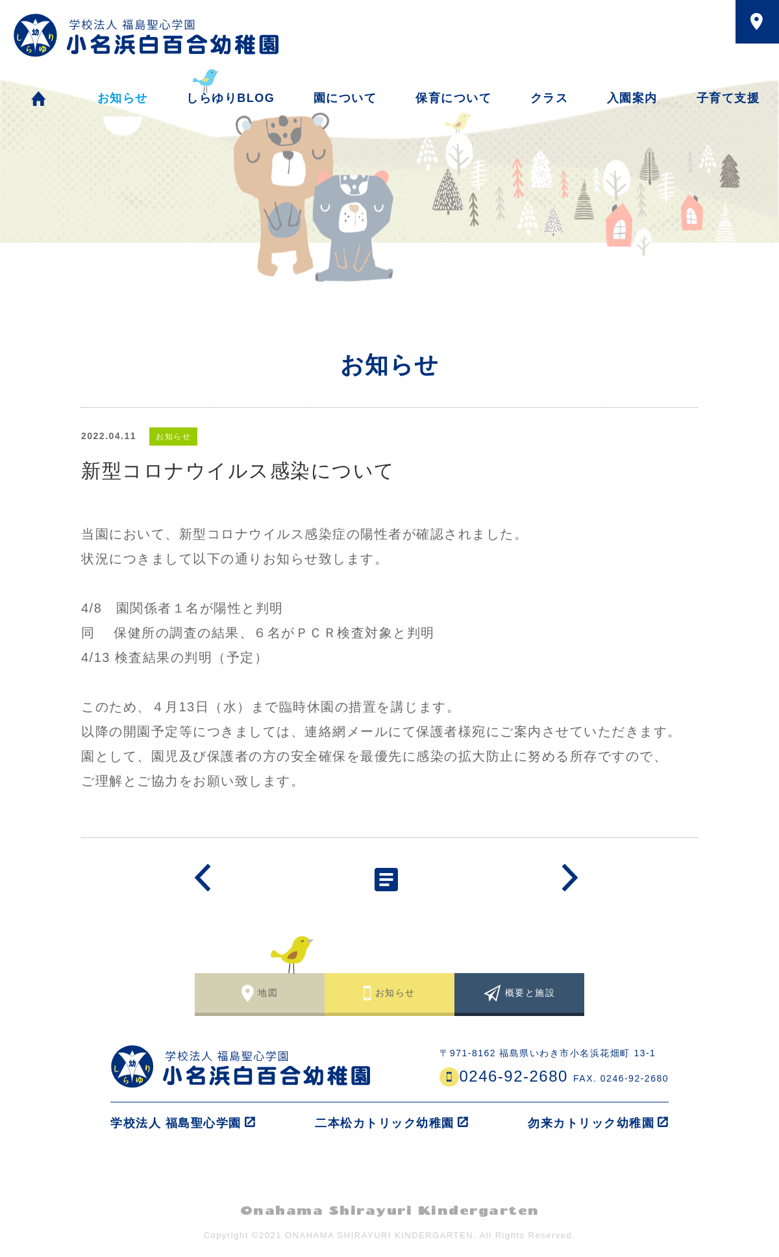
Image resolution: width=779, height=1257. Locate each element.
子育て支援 (728, 98)
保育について (453, 98)
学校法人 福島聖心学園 (175, 1123)
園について (345, 98)
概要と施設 (530, 992)
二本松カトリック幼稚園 (384, 1123)
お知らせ (122, 100)
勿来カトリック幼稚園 (591, 1123)
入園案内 (632, 98)
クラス (549, 98)
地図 (268, 992)
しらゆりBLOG (230, 98)
